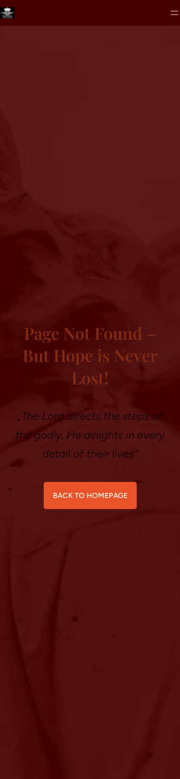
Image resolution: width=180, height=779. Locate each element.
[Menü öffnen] (174, 12)
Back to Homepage (90, 495)
